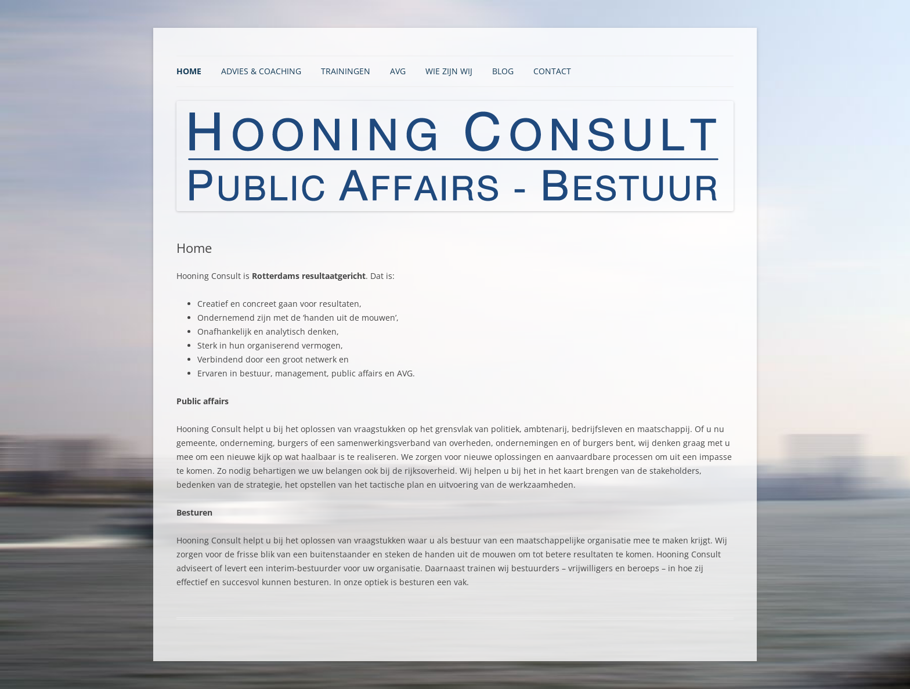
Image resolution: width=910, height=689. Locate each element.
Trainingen (345, 71)
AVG (398, 71)
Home (188, 71)
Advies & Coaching (261, 71)
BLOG (503, 71)
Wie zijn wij (448, 71)
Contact (552, 71)
